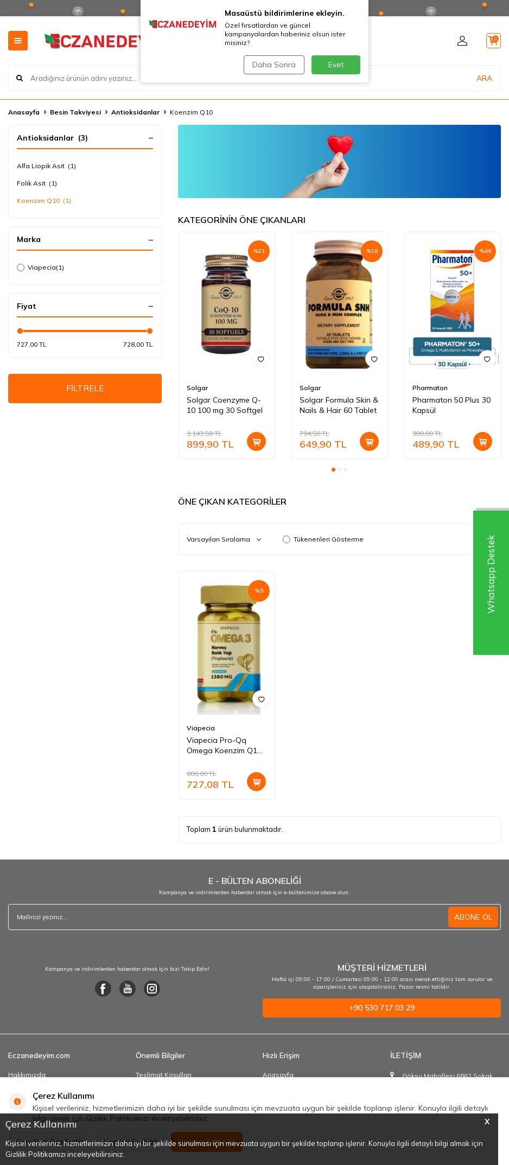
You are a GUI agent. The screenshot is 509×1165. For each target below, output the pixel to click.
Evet (335, 64)
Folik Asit (37, 183)
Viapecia (40, 267)
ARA (484, 78)
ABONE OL (473, 917)
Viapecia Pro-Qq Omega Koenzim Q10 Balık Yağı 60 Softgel (224, 745)
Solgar (197, 388)
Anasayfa (24, 112)
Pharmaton (430, 388)
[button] (333, 470)
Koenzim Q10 (44, 200)
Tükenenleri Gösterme (323, 539)
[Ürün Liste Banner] (339, 161)
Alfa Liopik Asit (46, 166)
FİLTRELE (85, 389)
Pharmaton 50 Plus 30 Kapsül (451, 405)
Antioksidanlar (135, 112)
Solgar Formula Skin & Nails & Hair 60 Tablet (339, 405)
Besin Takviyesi (75, 112)
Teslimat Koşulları (164, 1075)
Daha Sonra (273, 64)
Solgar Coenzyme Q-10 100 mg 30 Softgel (225, 405)
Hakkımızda (27, 1075)
